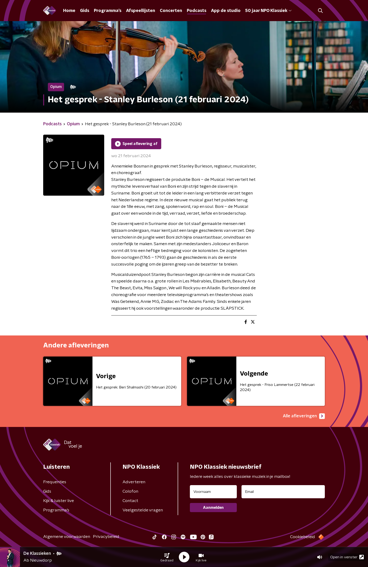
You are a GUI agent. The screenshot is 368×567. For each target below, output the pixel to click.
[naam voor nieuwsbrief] (213, 491)
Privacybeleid (106, 537)
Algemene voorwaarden (66, 537)
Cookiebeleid (302, 537)
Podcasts (196, 11)
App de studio (226, 11)
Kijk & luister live (58, 501)
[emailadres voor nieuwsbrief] (283, 491)
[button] (166, 557)
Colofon (130, 491)
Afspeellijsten (140, 11)
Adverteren (134, 482)
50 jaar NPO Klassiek (268, 11)
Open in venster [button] (347, 557)
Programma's (107, 11)
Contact (130, 501)
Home (69, 11)
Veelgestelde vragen (143, 510)
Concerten (171, 11)
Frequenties (54, 482)
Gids (84, 11)
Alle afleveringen (304, 416)
